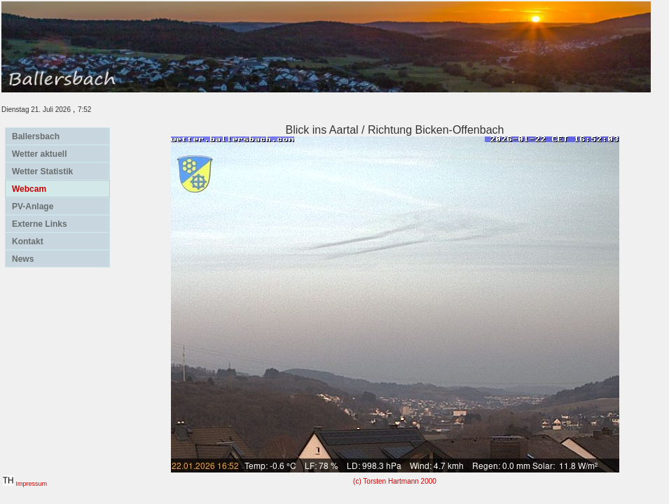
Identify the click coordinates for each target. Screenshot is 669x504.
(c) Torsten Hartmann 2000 (394, 481)
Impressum (32, 483)
